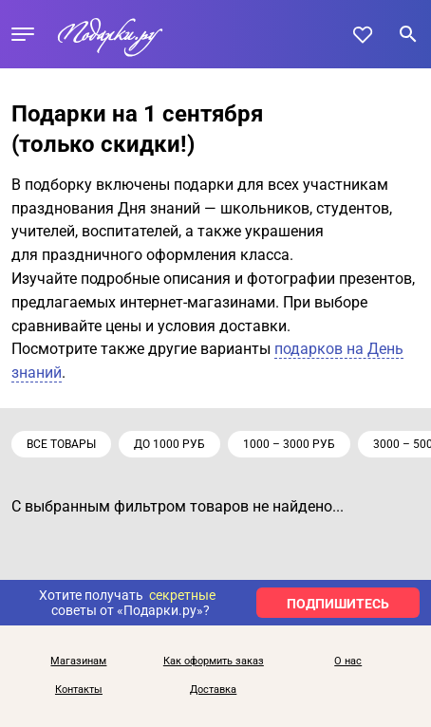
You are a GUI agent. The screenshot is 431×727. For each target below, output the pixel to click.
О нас (348, 661)
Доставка (213, 690)
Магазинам (78, 661)
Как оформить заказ (213, 661)
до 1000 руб (169, 444)
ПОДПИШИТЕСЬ (338, 603)
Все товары (61, 444)
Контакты (79, 690)
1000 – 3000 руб (289, 444)
